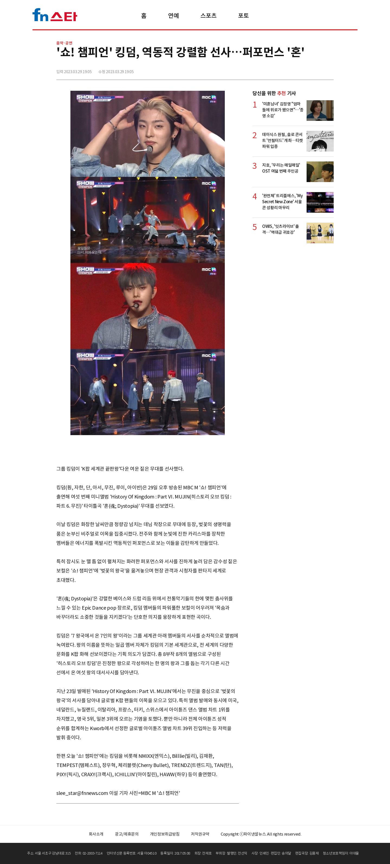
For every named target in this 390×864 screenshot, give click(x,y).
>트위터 (305, 69)
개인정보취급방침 (165, 834)
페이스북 (293, 69)
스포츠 (208, 16)
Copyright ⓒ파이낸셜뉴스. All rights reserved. (261, 834)
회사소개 (96, 834)
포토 (243, 16)
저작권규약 (200, 834)
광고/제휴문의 (127, 834)
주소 (329, 69)
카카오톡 (317, 69)
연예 (173, 16)
